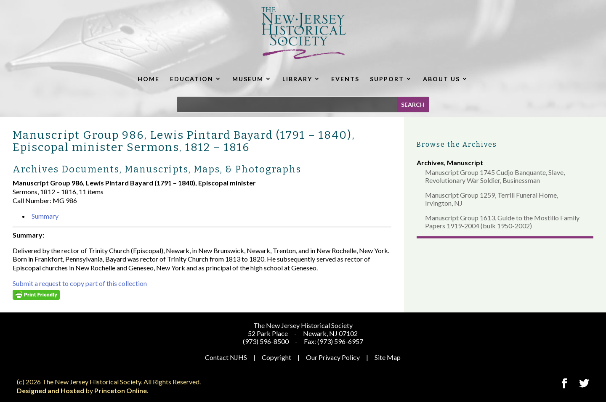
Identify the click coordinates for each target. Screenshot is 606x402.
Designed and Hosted (50, 390)
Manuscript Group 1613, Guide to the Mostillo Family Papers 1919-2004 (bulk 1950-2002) (502, 222)
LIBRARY (297, 78)
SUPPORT (387, 78)
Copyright (276, 357)
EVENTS (345, 78)
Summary (45, 216)
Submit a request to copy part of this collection (80, 283)
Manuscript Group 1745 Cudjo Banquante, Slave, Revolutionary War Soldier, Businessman (495, 176)
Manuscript (465, 163)
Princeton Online (120, 390)
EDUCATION (191, 78)
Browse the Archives (457, 144)
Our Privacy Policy (333, 357)
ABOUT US (441, 78)
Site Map (388, 357)
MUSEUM (247, 78)
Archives (430, 163)
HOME (148, 78)
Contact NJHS (226, 357)
